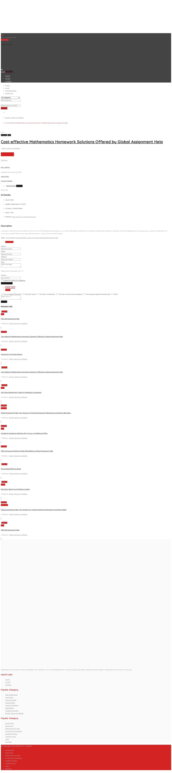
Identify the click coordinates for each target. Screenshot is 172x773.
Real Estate (9, 709)
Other (116, 295)
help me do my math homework (24, 217)
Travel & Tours (10, 738)
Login (3, 37)
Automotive (9, 725)
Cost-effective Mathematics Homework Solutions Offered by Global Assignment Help (82, 141)
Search (4, 108)
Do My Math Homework (14, 238)
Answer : (4, 276)
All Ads (7, 79)
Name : (3, 246)
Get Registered (10, 37)
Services (8, 743)
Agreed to (15, 281)
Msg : (3, 262)
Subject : (4, 257)
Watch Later (10, 288)
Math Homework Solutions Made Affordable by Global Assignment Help (27, 452)
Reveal (19, 186)
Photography (10, 704)
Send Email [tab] (9, 242)
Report (4, 303)
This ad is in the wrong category (70, 295)
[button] (4, 135)
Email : (3, 251)
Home (7, 76)
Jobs (7, 741)
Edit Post (4, 160)
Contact (8, 81)
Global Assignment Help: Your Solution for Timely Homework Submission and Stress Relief (33, 511)
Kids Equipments (11, 696)
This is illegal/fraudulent (12, 295)
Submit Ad (4, 40)
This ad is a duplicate (47, 295)
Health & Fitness (11, 735)
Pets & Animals (10, 701)
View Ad (4, 313)
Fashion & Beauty (11, 707)
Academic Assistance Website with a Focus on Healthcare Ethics (24, 435)
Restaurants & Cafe (12, 730)
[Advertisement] (67, 17)
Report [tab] (7, 291)
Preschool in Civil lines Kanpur (11, 356)
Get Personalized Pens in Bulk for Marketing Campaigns (21, 394)
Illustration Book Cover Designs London (15, 491)
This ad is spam (30, 295)
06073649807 (11, 186)
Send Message (7, 284)
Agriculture (9, 699)
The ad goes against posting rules (97, 295)
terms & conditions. (18, 281)
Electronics (9, 727)
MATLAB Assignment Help (10, 320)
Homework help (52, 238)
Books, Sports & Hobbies (14, 118)
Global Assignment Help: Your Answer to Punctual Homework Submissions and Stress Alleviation (36, 414)
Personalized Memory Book (11, 470)
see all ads (5, 176)
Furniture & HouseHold (13, 733)
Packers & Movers (11, 712)
